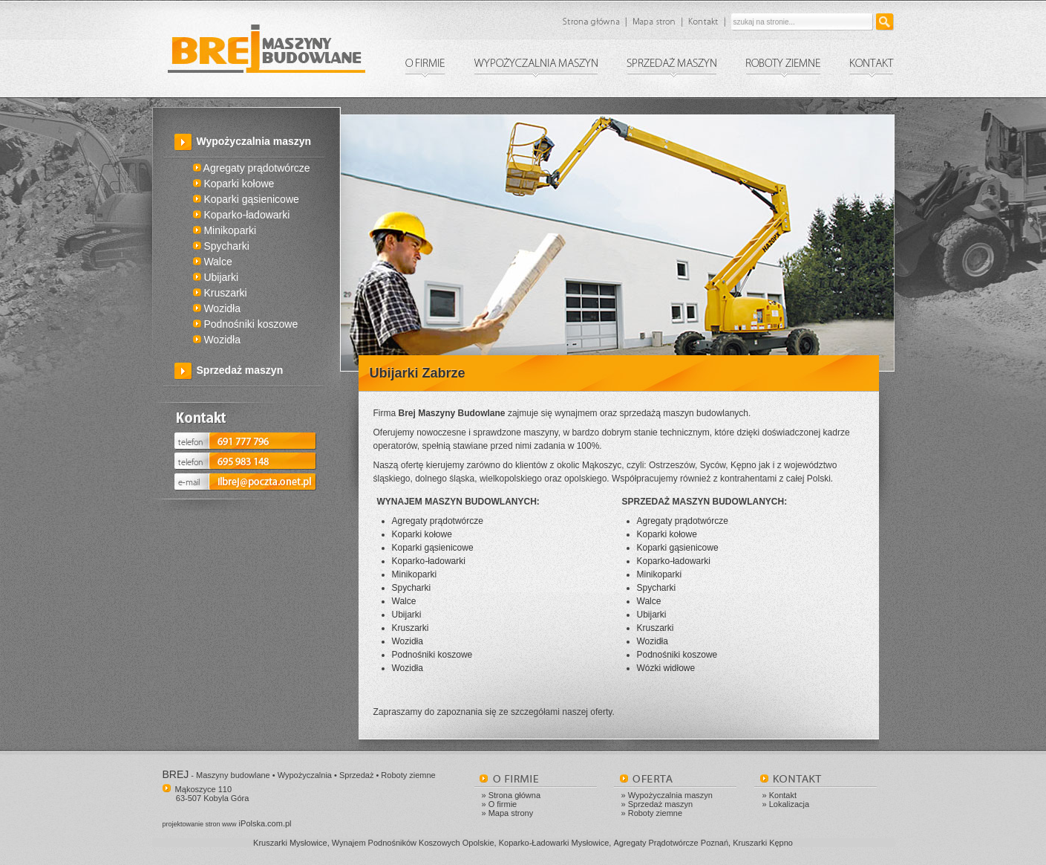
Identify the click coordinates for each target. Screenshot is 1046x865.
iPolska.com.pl (227, 823)
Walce (212, 262)
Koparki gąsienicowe (246, 199)
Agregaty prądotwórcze (251, 168)
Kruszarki (220, 293)
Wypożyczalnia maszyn (254, 141)
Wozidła (217, 308)
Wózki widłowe (666, 668)
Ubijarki (216, 277)
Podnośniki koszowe (245, 324)
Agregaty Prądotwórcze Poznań (670, 842)
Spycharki (221, 246)
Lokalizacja (789, 804)
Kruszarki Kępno (763, 842)
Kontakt (783, 795)
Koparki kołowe (234, 183)
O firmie (502, 804)
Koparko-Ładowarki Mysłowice (554, 842)
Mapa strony (511, 813)
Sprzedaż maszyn (240, 370)
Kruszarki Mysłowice (290, 842)
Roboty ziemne (655, 813)
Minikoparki (225, 230)
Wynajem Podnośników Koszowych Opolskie (413, 842)
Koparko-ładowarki (241, 215)
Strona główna (514, 795)
